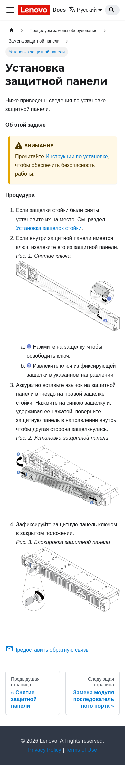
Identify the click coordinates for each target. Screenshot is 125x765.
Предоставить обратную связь (47, 650)
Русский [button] (83, 10)
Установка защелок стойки (48, 228)
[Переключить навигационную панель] (10, 10)
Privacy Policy (44, 750)
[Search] (112, 10)
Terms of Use (81, 750)
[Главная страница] (11, 30)
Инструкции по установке (77, 156)
